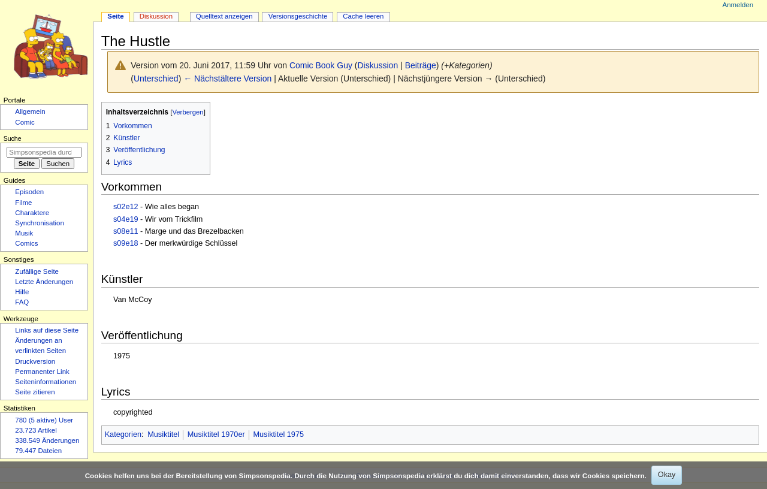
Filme (23, 202)
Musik (24, 233)
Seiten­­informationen (45, 381)
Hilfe (22, 291)
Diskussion (378, 65)
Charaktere (32, 212)
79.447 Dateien (38, 450)
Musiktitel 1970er (216, 434)
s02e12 (125, 207)
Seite (115, 16)
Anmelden (738, 4)
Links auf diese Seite (46, 330)
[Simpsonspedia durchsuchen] (44, 152)
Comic (24, 122)
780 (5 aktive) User (44, 420)
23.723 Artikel (35, 430)
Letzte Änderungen (44, 281)
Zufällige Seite (37, 271)
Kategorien (123, 434)
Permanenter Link (42, 371)
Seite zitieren (35, 392)
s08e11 (125, 231)
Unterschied (156, 78)
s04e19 (125, 219)
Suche (13, 138)
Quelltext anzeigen (224, 16)
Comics (26, 243)
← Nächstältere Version (227, 78)
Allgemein (30, 111)
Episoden (29, 191)
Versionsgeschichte (298, 16)
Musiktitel (163, 434)
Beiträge (420, 65)
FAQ (22, 302)
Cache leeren (363, 16)
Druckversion (35, 361)
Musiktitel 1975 (278, 434)
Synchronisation (39, 223)
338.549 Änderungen (47, 440)
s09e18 (125, 243)
